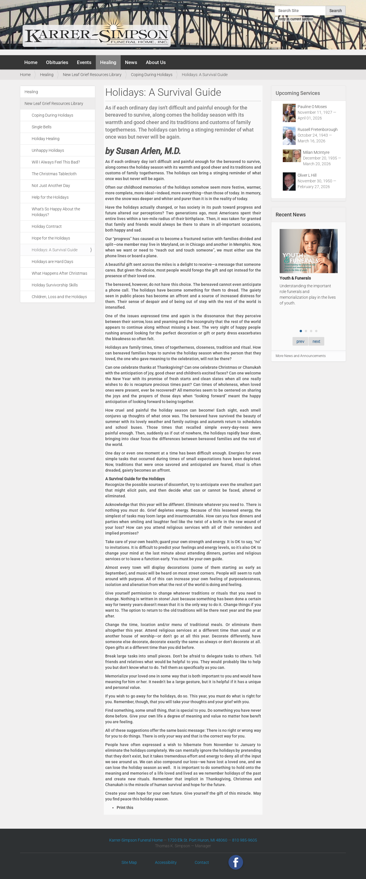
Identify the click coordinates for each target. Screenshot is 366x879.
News (131, 62)
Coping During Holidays (151, 74)
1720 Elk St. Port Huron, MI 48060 (197, 840)
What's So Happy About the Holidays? (56, 212)
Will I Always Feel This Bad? (56, 162)
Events (84, 62)
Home (30, 62)
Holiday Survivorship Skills (55, 285)
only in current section (296, 19)
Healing (108, 62)
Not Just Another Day (51, 185)
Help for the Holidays (50, 197)
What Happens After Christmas (59, 273)
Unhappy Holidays (48, 150)
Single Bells (41, 127)
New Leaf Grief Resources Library (92, 74)
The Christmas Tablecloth (54, 174)
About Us (156, 62)
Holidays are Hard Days (52, 261)
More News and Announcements (301, 356)
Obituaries (57, 62)
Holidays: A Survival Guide (54, 250)
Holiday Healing (45, 138)
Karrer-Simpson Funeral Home (136, 840)
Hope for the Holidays (51, 238)
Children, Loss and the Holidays (59, 296)
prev (300, 341)
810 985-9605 (244, 840)
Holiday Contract (47, 226)
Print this (125, 807)
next (316, 341)
